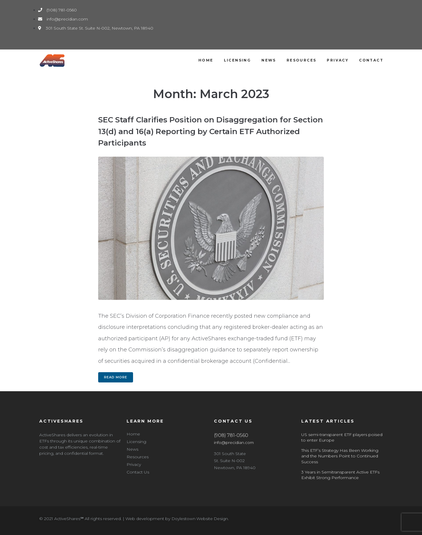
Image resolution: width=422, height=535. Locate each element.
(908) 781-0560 (231, 435)
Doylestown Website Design (200, 518)
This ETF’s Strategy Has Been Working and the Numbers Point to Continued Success (339, 456)
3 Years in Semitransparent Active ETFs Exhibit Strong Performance (340, 475)
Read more (115, 377)
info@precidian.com (234, 442)
